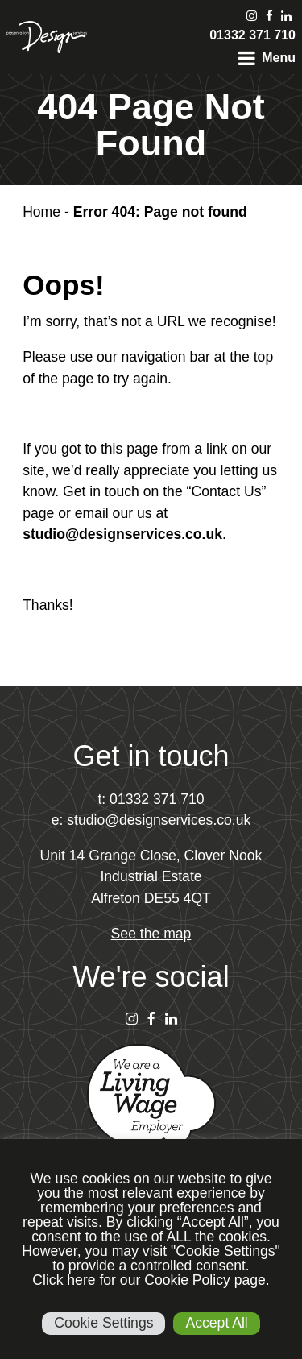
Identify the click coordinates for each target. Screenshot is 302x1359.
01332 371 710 (252, 35)
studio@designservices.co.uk (122, 534)
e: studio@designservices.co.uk (151, 820)
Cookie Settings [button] (103, 1323)
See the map (151, 934)
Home (41, 212)
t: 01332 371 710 (150, 799)
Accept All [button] (216, 1323)
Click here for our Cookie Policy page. (150, 1280)
